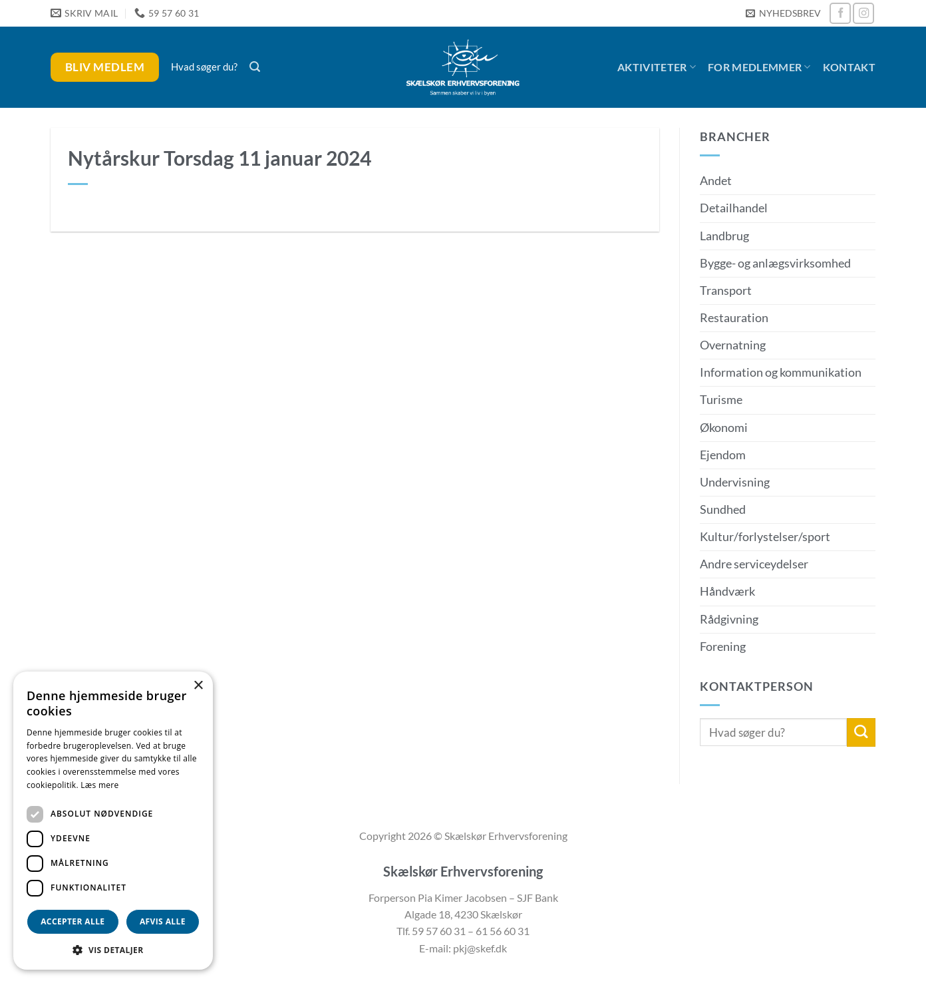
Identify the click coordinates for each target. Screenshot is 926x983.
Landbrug (724, 236)
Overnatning (733, 345)
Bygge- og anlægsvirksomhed (775, 263)
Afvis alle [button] (163, 921)
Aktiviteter (656, 67)
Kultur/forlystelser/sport (765, 537)
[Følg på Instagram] (863, 13)
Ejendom (723, 455)
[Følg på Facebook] (840, 13)
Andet (716, 181)
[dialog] (113, 821)
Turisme (721, 400)
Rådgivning (729, 619)
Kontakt (849, 67)
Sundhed (723, 509)
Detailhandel (734, 208)
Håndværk (727, 591)
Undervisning (735, 482)
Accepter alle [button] (72, 921)
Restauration (734, 318)
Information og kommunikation (780, 372)
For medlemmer (759, 67)
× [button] (198, 686)
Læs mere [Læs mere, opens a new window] (99, 785)
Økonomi (724, 428)
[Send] (861, 732)
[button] (783, 14)
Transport (726, 290)
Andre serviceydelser (754, 564)
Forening (723, 647)
